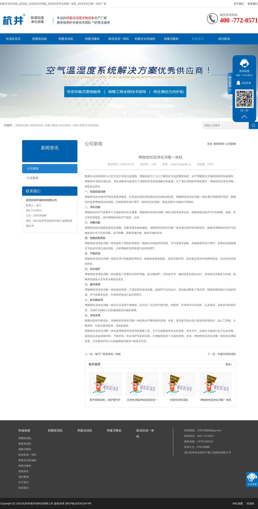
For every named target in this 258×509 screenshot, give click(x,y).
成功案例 (224, 38)
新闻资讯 (198, 38)
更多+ (228, 364)
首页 (209, 143)
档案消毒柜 (171, 38)
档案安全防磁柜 (145, 38)
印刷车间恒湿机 (227, 354)
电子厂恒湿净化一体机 (108, 354)
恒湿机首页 (13, 38)
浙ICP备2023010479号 (78, 503)
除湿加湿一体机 (118, 38)
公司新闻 (33, 168)
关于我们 (239, 3)
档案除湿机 (39, 38)
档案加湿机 (66, 38)
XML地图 (237, 503)
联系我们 (253, 3)
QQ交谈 (246, 82)
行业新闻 (33, 177)
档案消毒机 (92, 38)
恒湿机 (250, 503)
